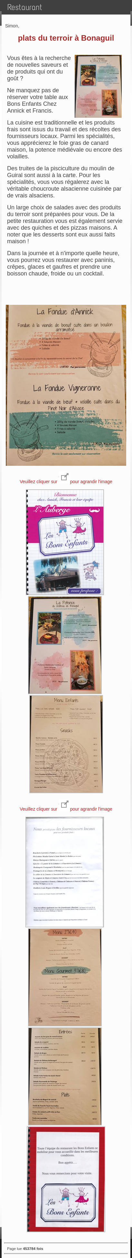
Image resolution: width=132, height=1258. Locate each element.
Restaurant (24, 7)
